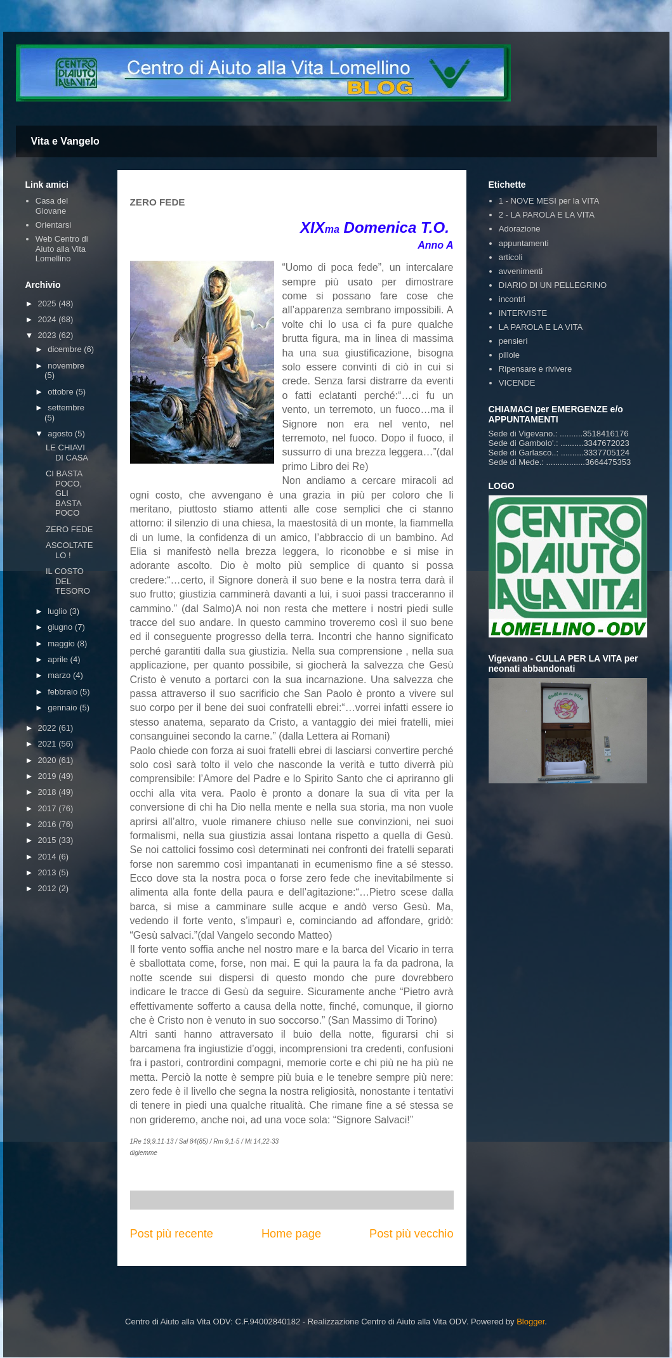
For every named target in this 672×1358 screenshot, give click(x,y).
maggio (62, 643)
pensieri (513, 341)
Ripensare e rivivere (535, 369)
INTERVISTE (523, 313)
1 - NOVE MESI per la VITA (549, 201)
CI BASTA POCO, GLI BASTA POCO (64, 493)
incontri (512, 299)
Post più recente (171, 1233)
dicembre (66, 349)
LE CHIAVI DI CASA (67, 452)
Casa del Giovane (52, 206)
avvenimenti (521, 271)
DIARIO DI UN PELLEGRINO (553, 285)
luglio (58, 611)
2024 (48, 319)
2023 (48, 335)
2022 (48, 728)
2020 (48, 760)
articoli (511, 257)
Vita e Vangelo (65, 141)
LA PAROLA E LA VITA (541, 327)
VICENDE (517, 383)
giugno (61, 627)
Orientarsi (53, 225)
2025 (48, 303)
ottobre (62, 391)
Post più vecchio (411, 1233)
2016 (48, 824)
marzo (60, 675)
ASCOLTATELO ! (69, 550)
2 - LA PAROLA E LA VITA (547, 214)
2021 (48, 743)
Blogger (530, 1321)
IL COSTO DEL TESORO (68, 581)
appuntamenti (524, 243)
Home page (291, 1233)
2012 (48, 888)
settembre (66, 407)
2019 (48, 776)
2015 (48, 840)
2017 (48, 808)
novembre (66, 365)
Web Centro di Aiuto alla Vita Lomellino (62, 248)
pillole (509, 355)
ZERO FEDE (69, 529)
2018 (48, 792)
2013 (48, 872)
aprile (59, 659)
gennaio (63, 707)
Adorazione (520, 228)
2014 (48, 856)
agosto (61, 433)
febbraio (64, 691)
